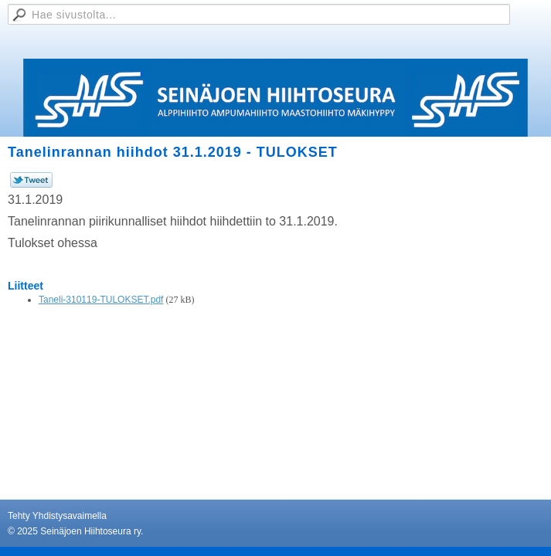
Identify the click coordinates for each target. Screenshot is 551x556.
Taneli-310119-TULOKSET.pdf (101, 299)
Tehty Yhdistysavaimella (57, 515)
